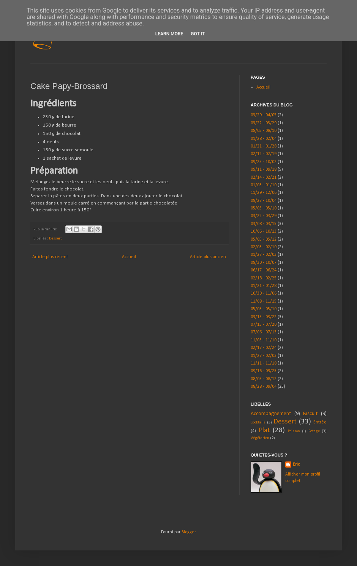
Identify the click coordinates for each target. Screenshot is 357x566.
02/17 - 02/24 (263, 348)
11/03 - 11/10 (263, 340)
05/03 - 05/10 (263, 208)
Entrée (320, 422)
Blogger (189, 532)
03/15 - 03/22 (263, 317)
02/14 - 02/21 (263, 177)
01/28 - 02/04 (263, 138)
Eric (296, 464)
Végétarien (260, 438)
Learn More (169, 33)
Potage (314, 431)
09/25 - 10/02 (263, 162)
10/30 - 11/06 (263, 293)
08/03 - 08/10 (263, 130)
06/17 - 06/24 (263, 270)
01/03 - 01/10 (263, 185)
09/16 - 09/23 (263, 371)
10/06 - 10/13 (263, 231)
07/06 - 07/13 (263, 332)
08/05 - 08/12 (263, 379)
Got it (198, 33)
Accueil (129, 257)
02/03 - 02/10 (263, 247)
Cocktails (258, 422)
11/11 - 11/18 (263, 363)
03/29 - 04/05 (263, 115)
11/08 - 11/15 (263, 301)
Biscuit (310, 414)
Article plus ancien (208, 257)
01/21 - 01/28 (263, 146)
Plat (264, 430)
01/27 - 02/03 (263, 254)
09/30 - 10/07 (263, 262)
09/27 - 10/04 (263, 200)
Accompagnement (271, 414)
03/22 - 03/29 (263, 123)
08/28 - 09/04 (263, 386)
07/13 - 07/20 (263, 324)
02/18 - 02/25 (263, 278)
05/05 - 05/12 (263, 239)
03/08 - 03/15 (263, 224)
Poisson (294, 431)
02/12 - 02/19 (263, 154)
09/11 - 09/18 (263, 169)
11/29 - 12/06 (263, 192)
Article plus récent (50, 257)
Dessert (55, 238)
